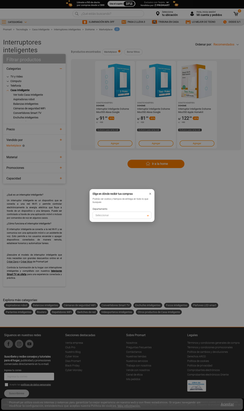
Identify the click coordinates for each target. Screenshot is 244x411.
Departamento (100, 209)
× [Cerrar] (150, 194)
